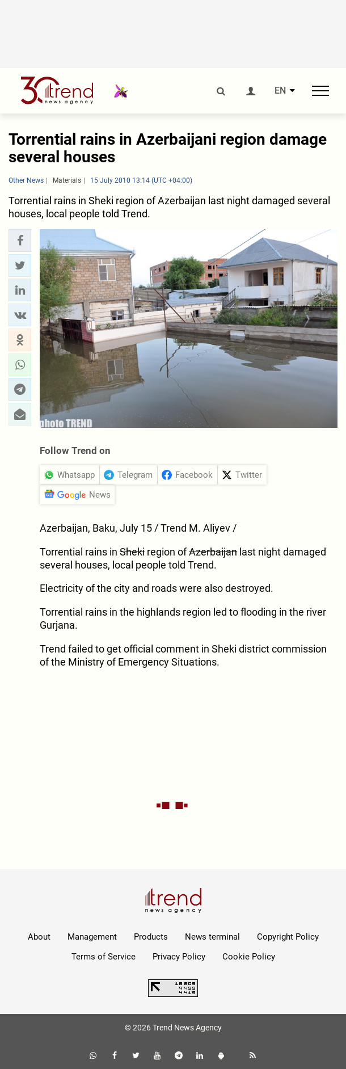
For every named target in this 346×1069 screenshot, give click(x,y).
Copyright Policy (288, 937)
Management (92, 937)
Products (151, 937)
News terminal (212, 937)
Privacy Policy (179, 957)
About (39, 937)
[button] (20, 240)
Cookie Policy (248, 957)
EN (280, 90)
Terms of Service (103, 957)
